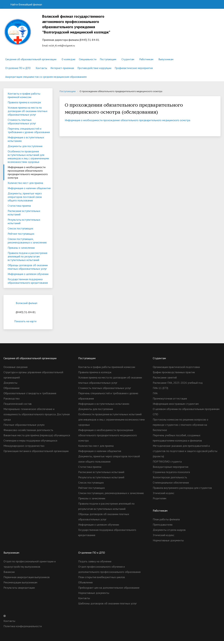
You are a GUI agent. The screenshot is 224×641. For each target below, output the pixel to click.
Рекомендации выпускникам (20, 582)
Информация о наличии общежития (29, 188)
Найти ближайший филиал (24, 4)
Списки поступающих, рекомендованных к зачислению (27, 240)
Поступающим (108, 59)
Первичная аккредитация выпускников (27, 577)
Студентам (127, 59)
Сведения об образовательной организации (30, 59)
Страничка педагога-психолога (171, 472)
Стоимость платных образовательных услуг (22, 121)
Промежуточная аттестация (170, 398)
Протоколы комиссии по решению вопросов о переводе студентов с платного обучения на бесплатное (180, 425)
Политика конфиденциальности (23, 626)
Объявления (85, 582)
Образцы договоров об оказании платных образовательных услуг (28, 266)
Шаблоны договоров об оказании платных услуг (107, 603)
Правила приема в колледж (24, 102)
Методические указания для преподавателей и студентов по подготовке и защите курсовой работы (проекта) (185, 451)
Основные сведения (15, 367)
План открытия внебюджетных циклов (101, 577)
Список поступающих (20, 228)
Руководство (12, 398)
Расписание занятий (165, 377)
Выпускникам (166, 59)
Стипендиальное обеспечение (171, 482)
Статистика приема (19, 205)
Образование (12, 388)
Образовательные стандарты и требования (30, 393)
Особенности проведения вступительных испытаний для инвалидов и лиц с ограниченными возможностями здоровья (28, 157)
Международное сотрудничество (24, 445)
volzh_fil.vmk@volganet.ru (62, 45)
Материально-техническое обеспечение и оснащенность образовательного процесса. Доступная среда (37, 414)
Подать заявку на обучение (94, 561)
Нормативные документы (168, 540)
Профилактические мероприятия (134, 68)
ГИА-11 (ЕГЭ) (160, 388)
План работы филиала (166, 519)
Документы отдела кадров (169, 530)
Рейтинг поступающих (21, 233)
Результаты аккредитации (19, 587)
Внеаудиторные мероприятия (170, 466)
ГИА (155, 393)
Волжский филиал (26, 303)
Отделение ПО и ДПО (18, 68)
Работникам (146, 59)
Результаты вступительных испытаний (24, 221)
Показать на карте (28, 321)
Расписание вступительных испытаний (24, 212)
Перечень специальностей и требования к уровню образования (29, 130)
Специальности (87, 59)
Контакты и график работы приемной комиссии (24, 95)
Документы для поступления (25, 146)
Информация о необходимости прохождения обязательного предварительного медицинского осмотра (28, 172)
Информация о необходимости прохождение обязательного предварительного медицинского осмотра (127, 120)
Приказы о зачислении (21, 247)
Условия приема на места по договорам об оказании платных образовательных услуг (27, 111)
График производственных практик (174, 372)
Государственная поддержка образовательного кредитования (28, 280)
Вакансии (9, 572)
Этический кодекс (163, 493)
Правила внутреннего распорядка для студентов (182, 488)
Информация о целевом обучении (28, 274)
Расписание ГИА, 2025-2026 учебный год (178, 382)
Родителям (159, 498)
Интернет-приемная (62, 68)
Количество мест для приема (25, 183)
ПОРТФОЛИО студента (167, 461)
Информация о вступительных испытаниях (26, 139)
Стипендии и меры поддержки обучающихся (30, 440)
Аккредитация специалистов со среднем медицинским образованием (46, 76)
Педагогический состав (18, 403)
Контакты (41, 68)
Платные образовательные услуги (24, 424)
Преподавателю (163, 524)
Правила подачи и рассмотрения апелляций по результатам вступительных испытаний (27, 256)
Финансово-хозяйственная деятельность (28, 430)
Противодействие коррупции (94, 68)
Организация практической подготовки (176, 367)
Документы (10, 382)
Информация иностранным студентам (176, 403)
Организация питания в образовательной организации (36, 451)
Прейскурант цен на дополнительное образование (108, 587)
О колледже (68, 59)
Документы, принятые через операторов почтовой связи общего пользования (25, 197)
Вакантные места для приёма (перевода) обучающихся (37, 435)
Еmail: (81, 30)
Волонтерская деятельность (170, 477)
